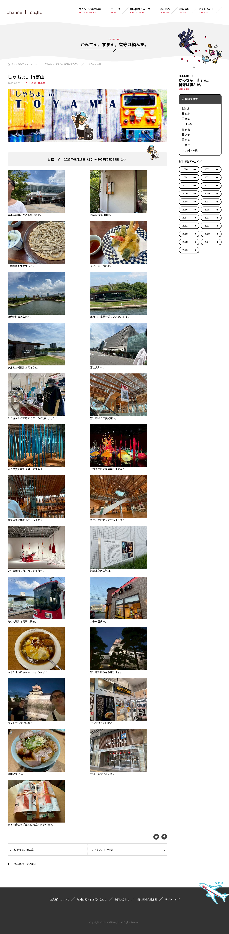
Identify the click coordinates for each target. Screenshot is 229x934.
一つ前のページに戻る (22, 864)
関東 (187, 119)
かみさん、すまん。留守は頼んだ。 (62, 63)
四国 (187, 145)
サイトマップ (172, 899)
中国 (187, 140)
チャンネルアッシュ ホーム (24, 63)
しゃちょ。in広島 (24, 849)
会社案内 (165, 10)
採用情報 (184, 10)
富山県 (41, 83)
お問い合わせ (206, 10)
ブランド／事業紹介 (90, 10)
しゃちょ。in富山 (94, 63)
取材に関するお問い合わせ (92, 899)
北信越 (32, 83)
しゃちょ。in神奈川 (102, 849)
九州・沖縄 (191, 150)
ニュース (116, 10)
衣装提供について (59, 899)
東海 (187, 129)
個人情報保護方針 (147, 899)
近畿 (187, 134)
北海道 (185, 108)
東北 (187, 113)
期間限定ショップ (140, 10)
